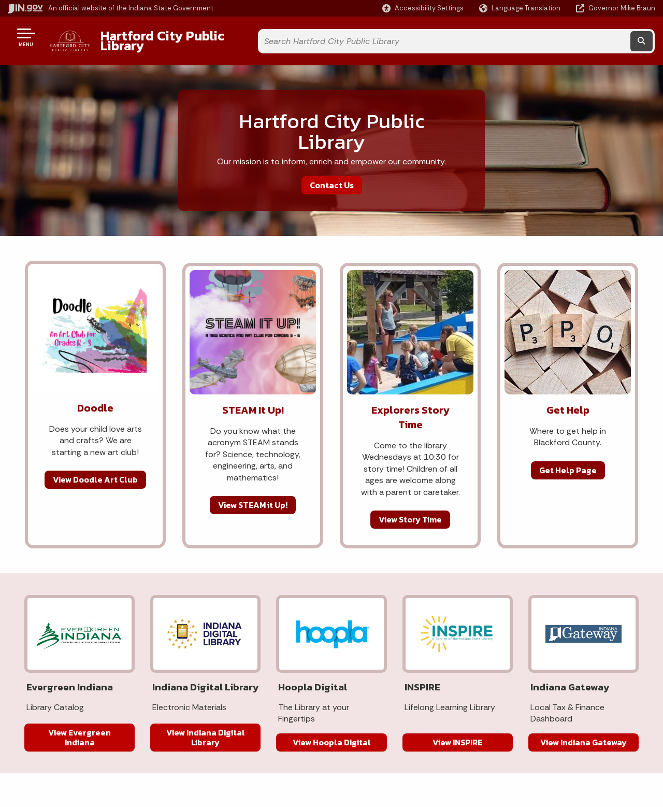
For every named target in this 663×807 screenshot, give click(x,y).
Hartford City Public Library (181, 37)
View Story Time (410, 511)
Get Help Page (568, 462)
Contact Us (332, 177)
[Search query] (572, 37)
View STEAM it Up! (252, 497)
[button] (423, 8)
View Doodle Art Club (95, 471)
